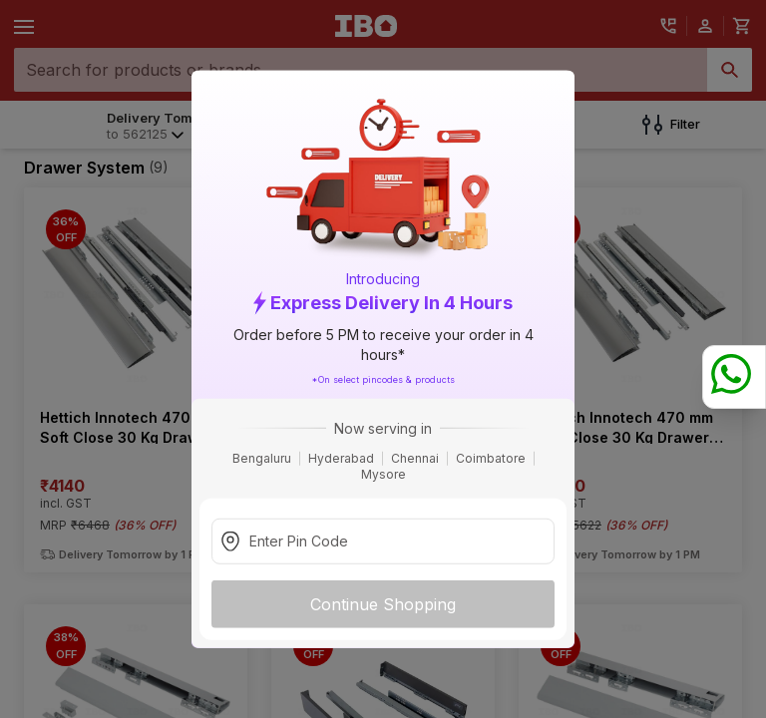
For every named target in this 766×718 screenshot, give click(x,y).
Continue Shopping (383, 603)
